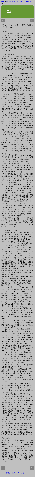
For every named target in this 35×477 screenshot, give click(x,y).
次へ (32, 20)
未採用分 (15, 1)
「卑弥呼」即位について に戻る (13, 473)
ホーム (3, 1)
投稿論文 (9, 1)
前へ (2, 20)
